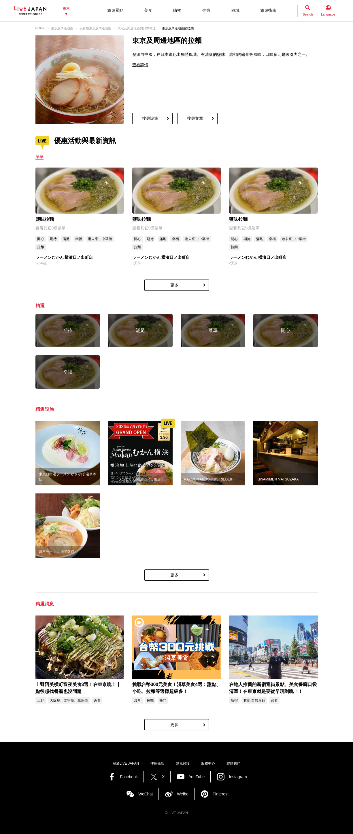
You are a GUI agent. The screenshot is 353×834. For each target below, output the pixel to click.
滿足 (66, 239)
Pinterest (221, 794)
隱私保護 (183, 763)
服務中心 (208, 763)
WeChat (145, 794)
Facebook (128, 776)
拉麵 (40, 247)
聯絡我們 (233, 763)
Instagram (238, 776)
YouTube (197, 776)
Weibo (182, 794)
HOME (40, 28)
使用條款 (157, 763)
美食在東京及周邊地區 (95, 28)
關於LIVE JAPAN (126, 763)
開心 (40, 239)
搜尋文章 (195, 118)
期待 (53, 239)
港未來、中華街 (100, 239)
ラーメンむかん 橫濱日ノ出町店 (64, 257)
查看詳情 (140, 64)
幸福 (78, 239)
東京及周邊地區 (62, 28)
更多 (174, 285)
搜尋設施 (150, 118)
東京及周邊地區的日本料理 (137, 28)
